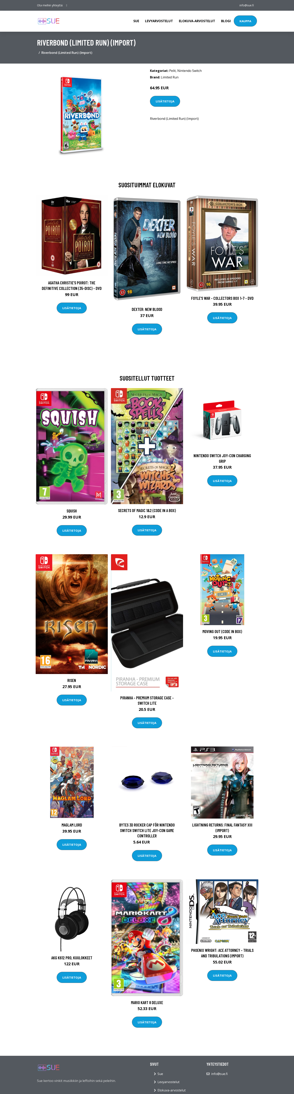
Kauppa (245, 21)
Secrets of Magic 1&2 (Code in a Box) (147, 510)
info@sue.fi (247, 5)
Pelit (172, 71)
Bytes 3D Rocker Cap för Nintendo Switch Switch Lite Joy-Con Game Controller (147, 830)
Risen (71, 680)
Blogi (226, 21)
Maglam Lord (72, 824)
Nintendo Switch (189, 71)
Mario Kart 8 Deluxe (147, 1002)
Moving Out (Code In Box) (222, 631)
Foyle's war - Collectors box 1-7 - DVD (222, 298)
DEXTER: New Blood (147, 309)
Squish (72, 510)
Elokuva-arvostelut (197, 21)
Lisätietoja (165, 101)
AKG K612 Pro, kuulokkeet (71, 957)
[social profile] (67, 5)
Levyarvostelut (159, 21)
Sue (136, 21)
